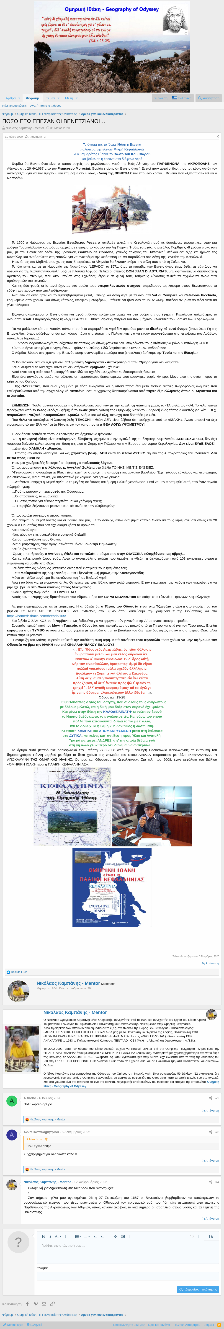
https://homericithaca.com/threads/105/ (36, 616)
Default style (13, 1324)
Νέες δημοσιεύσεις (14, 105)
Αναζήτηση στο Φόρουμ (46, 105)
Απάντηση (212, 963)
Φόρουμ (32, 98)
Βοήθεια (208, 1324)
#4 (217, 1182)
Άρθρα (11, 98)
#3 (217, 1132)
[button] (19, 98)
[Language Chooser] (182, 98)
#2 (217, 1098)
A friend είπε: (35, 1139)
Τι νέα (50, 98)
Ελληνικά (34, 1324)
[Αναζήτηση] (209, 98)
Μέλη (69, 98)
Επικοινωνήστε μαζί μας (129, 1324)
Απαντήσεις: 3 (35, 136)
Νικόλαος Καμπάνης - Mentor (25, 128)
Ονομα (42, 1268)
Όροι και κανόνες (159, 1324)
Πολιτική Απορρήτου (187, 1324)
